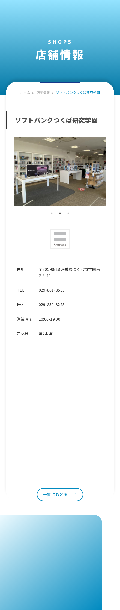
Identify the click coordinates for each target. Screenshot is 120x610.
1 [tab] (52, 213)
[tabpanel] (60, 171)
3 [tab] (68, 213)
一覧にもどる (55, 494)
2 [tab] (60, 213)
